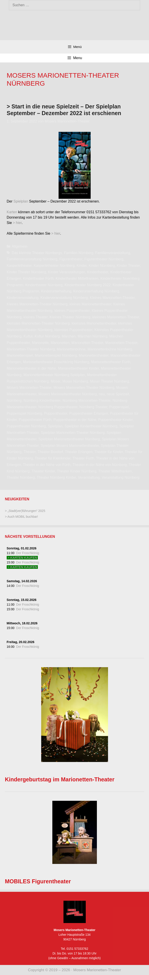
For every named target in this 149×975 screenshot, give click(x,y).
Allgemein (19, 246)
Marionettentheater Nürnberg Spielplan (54, 375)
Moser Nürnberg (75, 381)
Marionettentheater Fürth (110, 362)
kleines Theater (36, 317)
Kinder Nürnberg (102, 265)
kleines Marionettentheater (90, 304)
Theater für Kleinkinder (53, 458)
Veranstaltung (89, 477)
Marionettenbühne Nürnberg (110, 349)
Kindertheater (97, 272)
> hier (17, 223)
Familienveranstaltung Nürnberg (32, 259)
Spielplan (20, 201)
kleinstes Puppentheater (73, 330)
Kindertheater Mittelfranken (77, 278)
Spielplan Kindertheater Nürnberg (91, 426)
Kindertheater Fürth (38, 278)
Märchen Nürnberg (92, 336)
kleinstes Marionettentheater (94, 323)
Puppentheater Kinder (115, 420)
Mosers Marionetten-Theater (29, 387)
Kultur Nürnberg (47, 336)
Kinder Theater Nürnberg (26, 272)
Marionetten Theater (87, 343)
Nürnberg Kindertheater (42, 400)
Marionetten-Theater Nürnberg (31, 349)
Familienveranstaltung (112, 253)
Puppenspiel (119, 407)
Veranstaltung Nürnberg (120, 477)
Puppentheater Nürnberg (26, 426)
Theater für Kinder (108, 452)
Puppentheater (55, 413)
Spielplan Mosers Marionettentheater (70, 445)
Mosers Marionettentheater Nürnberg (67, 394)
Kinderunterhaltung (56, 291)
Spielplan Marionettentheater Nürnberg (69, 439)
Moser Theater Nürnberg (109, 381)
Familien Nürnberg (78, 253)
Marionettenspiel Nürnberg (56, 355)
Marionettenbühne (71, 349)
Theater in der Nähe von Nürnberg (100, 465)
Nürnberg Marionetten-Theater (86, 400)
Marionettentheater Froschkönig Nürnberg (56, 362)
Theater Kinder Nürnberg (76, 471)
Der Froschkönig (27, 553)
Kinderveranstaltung (22, 298)
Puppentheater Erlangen (88, 413)
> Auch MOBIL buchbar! (21, 516)
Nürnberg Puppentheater (57, 407)
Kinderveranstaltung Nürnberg (64, 298)
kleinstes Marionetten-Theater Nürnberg (38, 323)
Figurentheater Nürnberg (103, 259)
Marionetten (60, 343)
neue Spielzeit (118, 394)
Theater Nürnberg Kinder (56, 477)
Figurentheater (70, 259)
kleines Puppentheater (72, 311)
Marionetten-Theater (121, 343)
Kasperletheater (19, 265)
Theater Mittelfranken (115, 471)
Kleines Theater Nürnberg (70, 317)
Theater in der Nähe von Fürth (47, 465)
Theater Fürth (83, 458)
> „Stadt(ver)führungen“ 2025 (25, 511)
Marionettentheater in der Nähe (31, 368)
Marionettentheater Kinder (78, 368)
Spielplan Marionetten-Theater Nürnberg (72, 433)
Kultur (28, 336)
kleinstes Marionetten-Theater (115, 317)
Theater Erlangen (79, 452)
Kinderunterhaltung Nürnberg (96, 291)
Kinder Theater (128, 265)
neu (102, 394)
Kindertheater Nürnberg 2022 (88, 285)
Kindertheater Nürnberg (44, 285)
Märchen (69, 336)
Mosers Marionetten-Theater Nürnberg (83, 387)
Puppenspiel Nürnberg (24, 413)
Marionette (40, 343)
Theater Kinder (43, 471)
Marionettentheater (93, 355)
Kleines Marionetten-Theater (112, 298)
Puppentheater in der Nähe (74, 420)
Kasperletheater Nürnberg (54, 265)
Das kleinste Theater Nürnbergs (37, 253)
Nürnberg (14, 400)
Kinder (82, 265)
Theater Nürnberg (21, 477)
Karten (12, 212)
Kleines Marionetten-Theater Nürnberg (37, 304)
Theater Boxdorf (50, 452)
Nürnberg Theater (93, 407)
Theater (29, 452)
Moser (55, 381)
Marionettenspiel (20, 355)
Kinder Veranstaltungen (66, 272)
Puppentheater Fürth (35, 420)
